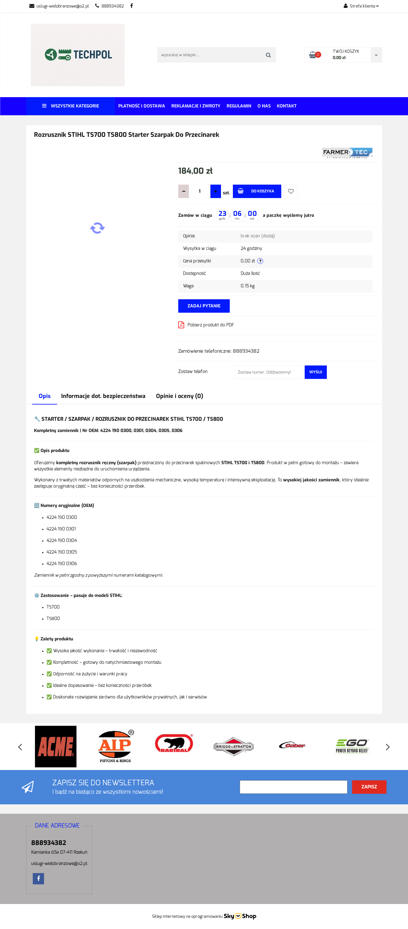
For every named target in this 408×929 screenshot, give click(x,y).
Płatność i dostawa (141, 106)
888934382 (109, 6)
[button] (57, 826)
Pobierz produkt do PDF (206, 324)
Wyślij (315, 372)
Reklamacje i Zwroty (195, 106)
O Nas (264, 106)
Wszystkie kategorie (70, 106)
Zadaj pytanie (204, 306)
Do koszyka (256, 191)
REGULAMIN (239, 106)
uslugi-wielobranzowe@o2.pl (59, 6)
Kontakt (287, 106)
